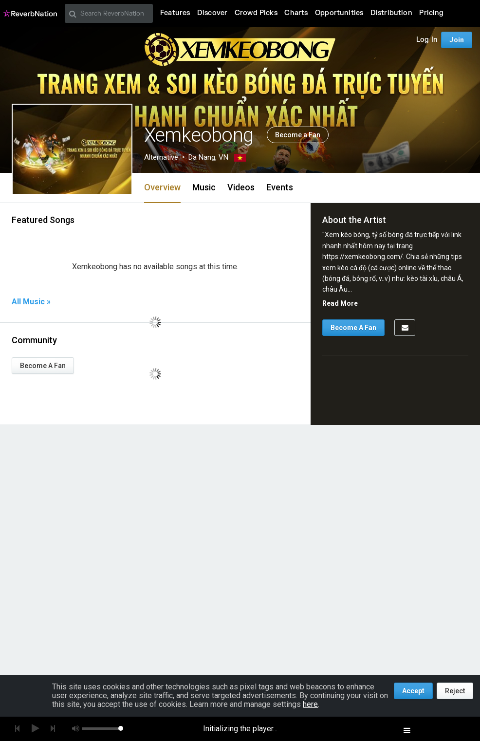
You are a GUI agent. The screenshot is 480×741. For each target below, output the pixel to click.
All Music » (31, 301)
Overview (162, 187)
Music (204, 187)
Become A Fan (43, 366)
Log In (427, 40)
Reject (455, 691)
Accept (413, 691)
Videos (241, 187)
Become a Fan (297, 135)
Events (279, 187)
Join (456, 40)
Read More (340, 303)
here (310, 704)
